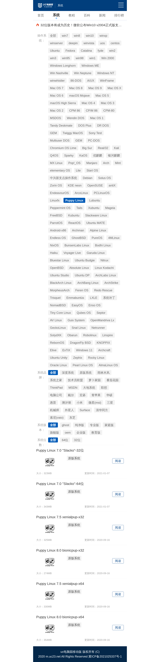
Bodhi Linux (103, 245)
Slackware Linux (96, 215)
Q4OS (54, 155)
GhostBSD (79, 238)
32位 (77, 440)
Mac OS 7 (56, 88)
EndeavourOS (59, 193)
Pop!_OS (74, 163)
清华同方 (102, 410)
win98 (80, 58)
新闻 (102, 15)
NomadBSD (58, 305)
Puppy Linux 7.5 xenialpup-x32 (60, 517)
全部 (53, 35)
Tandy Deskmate (61, 125)
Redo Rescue (103, 290)
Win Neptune (82, 73)
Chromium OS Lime (63, 148)
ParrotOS (56, 223)
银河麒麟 (114, 155)
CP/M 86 (92, 110)
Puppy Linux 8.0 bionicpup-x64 (60, 617)
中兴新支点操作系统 (63, 178)
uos (102, 43)
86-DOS (75, 80)
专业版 (94, 425)
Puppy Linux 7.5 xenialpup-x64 (60, 584)
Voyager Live (72, 252)
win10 (90, 35)
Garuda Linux (96, 252)
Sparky (69, 155)
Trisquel (55, 297)
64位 (65, 440)
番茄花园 (112, 380)
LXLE (93, 297)
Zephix (77, 357)
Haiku (54, 252)
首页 (41, 15)
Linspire (107, 335)
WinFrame (107, 80)
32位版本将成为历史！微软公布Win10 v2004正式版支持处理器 (85, 25)
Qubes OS (84, 312)
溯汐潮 (66, 402)
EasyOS (77, 305)
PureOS (97, 238)
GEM (53, 133)
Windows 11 (84, 350)
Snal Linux (79, 327)
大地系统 (89, 387)
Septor (101, 312)
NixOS (54, 245)
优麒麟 (97, 155)
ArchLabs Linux (105, 275)
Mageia (110, 208)
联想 (104, 387)
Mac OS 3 (107, 103)
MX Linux (56, 163)
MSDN (72, 387)
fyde (100, 50)
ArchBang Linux (87, 282)
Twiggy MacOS (73, 133)
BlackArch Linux (61, 282)
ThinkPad (56, 387)
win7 (65, 35)
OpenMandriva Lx (102, 320)
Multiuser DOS (60, 140)
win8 (77, 35)
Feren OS (81, 290)
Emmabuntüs (75, 297)
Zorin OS (56, 185)
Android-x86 (58, 230)
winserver (56, 43)
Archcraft (104, 350)
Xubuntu (93, 208)
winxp (103, 35)
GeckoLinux (58, 327)
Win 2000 (107, 58)
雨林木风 (104, 372)
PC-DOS (94, 140)
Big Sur (87, 148)
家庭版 (109, 425)
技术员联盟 (75, 380)
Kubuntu (73, 215)
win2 (112, 50)
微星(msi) (94, 402)
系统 (56, 15)
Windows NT (105, 73)
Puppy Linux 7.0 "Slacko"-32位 (60, 450)
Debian (87, 178)
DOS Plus (84, 125)
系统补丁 (109, 297)
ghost (65, 425)
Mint (118, 163)
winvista (89, 43)
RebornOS (57, 342)
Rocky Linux (96, 357)
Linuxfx (55, 200)
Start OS (92, 170)
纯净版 (79, 425)
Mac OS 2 (56, 110)
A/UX (90, 80)
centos (115, 43)
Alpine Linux (98, 230)
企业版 (81, 432)
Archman (78, 230)
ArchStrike (111, 282)
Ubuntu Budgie (85, 260)
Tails (79, 208)
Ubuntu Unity (58, 357)
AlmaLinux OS (108, 365)
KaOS (83, 155)
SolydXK (56, 335)
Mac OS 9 (95, 88)
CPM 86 (74, 110)
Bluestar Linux (59, 260)
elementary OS (60, 170)
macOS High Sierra (63, 103)
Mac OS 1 (97, 118)
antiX (112, 185)
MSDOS (55, 118)
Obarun (72, 335)
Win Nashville (59, 73)
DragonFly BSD (80, 342)
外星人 (69, 410)
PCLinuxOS (102, 193)
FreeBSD (56, 215)
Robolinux (89, 335)
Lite (78, 170)
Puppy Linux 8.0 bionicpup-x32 (60, 550)
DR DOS (103, 125)
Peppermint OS (60, 208)
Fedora (70, 50)
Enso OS (94, 305)
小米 (80, 402)
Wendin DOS (75, 118)
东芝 (72, 417)
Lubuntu (94, 200)
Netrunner (98, 327)
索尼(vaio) (57, 417)
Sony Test (95, 133)
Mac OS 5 (102, 95)
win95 (66, 58)
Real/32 (103, 148)
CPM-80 (108, 110)
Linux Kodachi (104, 267)
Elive (53, 350)
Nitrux (104, 260)
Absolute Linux (79, 267)
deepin (73, 43)
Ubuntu (55, 50)
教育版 (95, 432)
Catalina (86, 50)
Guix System (76, 320)
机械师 (54, 410)
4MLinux (114, 238)
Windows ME (90, 65)
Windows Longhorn (63, 65)
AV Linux (56, 320)
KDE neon (75, 185)
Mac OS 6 (56, 95)
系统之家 (56, 380)
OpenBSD (57, 267)
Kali (116, 148)
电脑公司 (56, 395)
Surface (85, 410)
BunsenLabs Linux (76, 245)
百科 (87, 15)
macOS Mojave (79, 95)
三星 (110, 402)
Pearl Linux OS (83, 365)
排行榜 (119, 15)
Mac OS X (114, 88)
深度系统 (68, 372)
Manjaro (91, 163)
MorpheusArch (60, 290)
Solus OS (104, 178)
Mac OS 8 (75, 88)
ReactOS (74, 223)
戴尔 (71, 395)
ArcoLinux (81, 193)
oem (68, 432)
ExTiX (66, 350)
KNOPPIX (103, 342)
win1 (92, 58)
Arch (106, 163)
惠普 (53, 402)
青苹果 (96, 395)
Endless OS (58, 238)
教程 (71, 15)
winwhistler (57, 80)
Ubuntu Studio (59, 275)
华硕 (109, 395)
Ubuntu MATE (95, 223)
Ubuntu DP (82, 275)
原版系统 (86, 372)
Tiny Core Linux (60, 312)
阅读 (118, 461)
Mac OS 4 (88, 103)
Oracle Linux (58, 365)
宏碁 (83, 395)
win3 (53, 58)
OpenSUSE (95, 185)
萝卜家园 (95, 380)
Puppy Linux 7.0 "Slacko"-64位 (60, 484)
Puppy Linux (74, 200)
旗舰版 (54, 432)
